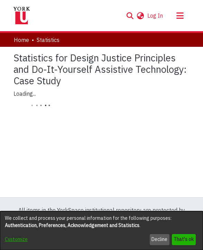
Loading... (24, 93)
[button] (130, 15)
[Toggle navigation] (180, 15)
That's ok (184, 239)
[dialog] (101, 230)
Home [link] (21, 39)
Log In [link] (155, 15)
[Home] (21, 15)
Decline (159, 239)
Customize (16, 239)
